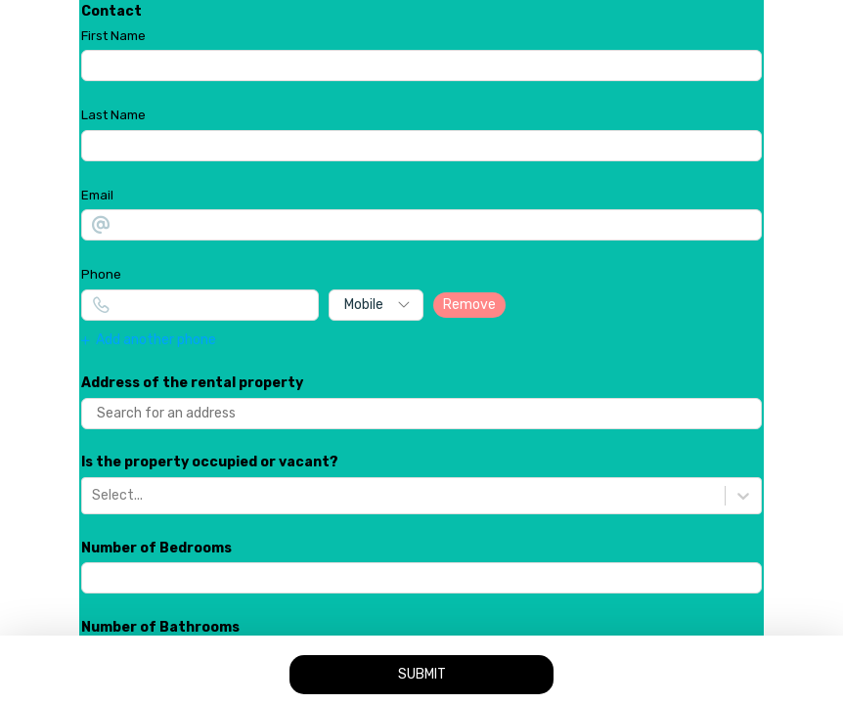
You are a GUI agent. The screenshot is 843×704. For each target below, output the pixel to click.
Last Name (113, 115)
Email (97, 195)
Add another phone (148, 340)
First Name (113, 35)
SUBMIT (422, 674)
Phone (101, 274)
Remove (469, 304)
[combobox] (93, 496)
